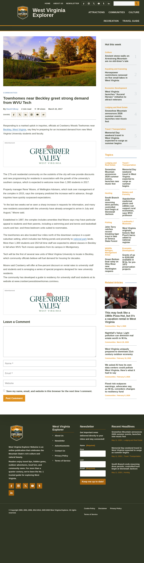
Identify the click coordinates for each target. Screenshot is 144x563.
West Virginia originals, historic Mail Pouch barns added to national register (129, 235)
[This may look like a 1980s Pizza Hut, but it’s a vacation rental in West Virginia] (121, 298)
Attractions (96, 12)
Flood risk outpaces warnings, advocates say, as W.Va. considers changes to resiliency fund (120, 387)
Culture (134, 12)
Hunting (108, 193)
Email (87, 468)
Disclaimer (102, 508)
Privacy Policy (61, 456)
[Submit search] (137, 3)
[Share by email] (37, 114)
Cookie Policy (89, 508)
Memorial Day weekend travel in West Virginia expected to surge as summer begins (116, 138)
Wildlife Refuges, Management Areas (111, 251)
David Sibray (12, 109)
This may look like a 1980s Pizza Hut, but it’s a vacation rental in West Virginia (120, 317)
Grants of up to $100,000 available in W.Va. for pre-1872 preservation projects (129, 262)
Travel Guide (131, 21)
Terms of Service (62, 461)
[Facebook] (84, 3)
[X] (94, 3)
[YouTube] (99, 3)
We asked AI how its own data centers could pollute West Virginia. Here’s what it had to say (120, 369)
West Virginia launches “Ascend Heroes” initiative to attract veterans (115, 95)
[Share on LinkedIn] (25, 114)
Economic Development (116, 88)
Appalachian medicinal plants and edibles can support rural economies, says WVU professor (129, 207)
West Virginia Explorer (49, 13)
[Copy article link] (43, 114)
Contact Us (60, 451)
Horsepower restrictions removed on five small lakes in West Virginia (116, 76)
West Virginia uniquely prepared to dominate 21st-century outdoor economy (119, 352)
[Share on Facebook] (13, 114)
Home (47, 3)
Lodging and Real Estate (116, 107)
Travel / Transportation (115, 129)
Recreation (111, 21)
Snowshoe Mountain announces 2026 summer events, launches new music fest (116, 116)
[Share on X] (19, 114)
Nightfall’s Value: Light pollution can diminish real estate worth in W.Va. (119, 335)
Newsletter (72, 3)
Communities (116, 12)
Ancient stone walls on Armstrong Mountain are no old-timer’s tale (117, 58)
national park (80, 239)
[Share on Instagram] (31, 114)
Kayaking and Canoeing (116, 69)
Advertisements (62, 446)
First (82, 449)
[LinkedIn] (109, 3)
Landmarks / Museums (128, 223)
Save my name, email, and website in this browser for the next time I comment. (49, 391)
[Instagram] (89, 3)
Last (82, 460)
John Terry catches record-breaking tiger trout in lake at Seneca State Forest (112, 234)
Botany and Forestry (127, 193)
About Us (58, 3)
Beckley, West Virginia (14, 129)
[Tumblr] (104, 3)
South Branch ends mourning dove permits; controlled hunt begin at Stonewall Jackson (112, 206)
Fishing (108, 222)
